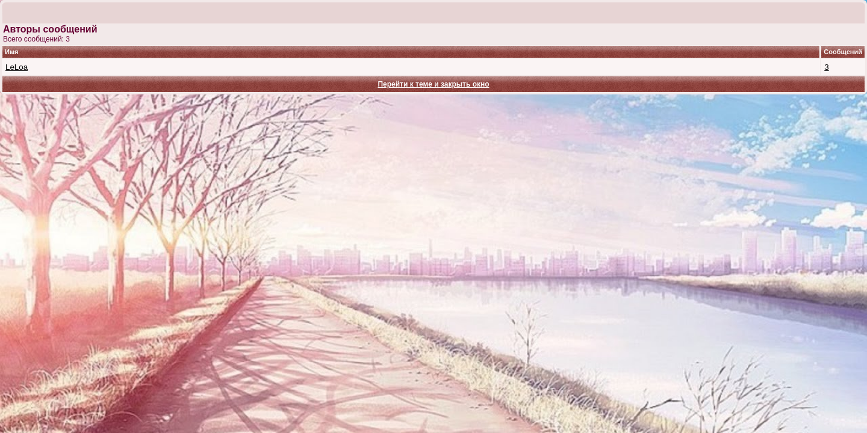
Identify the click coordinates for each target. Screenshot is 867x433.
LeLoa (16, 67)
